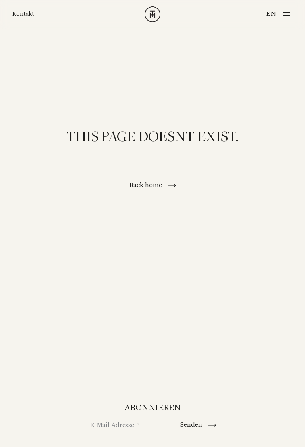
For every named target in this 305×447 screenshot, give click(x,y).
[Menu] (286, 12)
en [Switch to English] (271, 14)
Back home (146, 185)
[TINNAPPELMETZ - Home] (152, 14)
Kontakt (23, 14)
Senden (192, 424)
